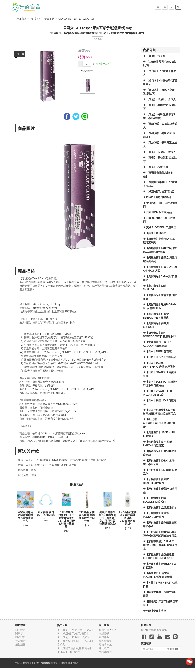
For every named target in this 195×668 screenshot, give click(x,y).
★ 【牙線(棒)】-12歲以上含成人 (160, 125)
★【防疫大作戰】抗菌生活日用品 (160, 593)
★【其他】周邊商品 (42, 18)
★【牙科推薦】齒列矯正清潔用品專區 (160, 524)
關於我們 (20, 630)
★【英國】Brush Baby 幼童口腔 (160, 584)
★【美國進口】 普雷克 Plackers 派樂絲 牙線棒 (157, 575)
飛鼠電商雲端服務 (67, 663)
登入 (114, 630)
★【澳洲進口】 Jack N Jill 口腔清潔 (159, 434)
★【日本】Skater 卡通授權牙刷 (159, 374)
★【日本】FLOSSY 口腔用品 (159, 357)
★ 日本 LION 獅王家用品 (157, 212)
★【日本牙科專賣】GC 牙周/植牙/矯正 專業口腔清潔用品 (160, 411)
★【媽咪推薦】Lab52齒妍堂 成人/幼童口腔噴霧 (160, 250)
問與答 (19, 633)
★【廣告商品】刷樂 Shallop (154, 287)
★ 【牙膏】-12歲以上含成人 (159, 152)
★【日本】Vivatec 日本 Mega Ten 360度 (157, 392)
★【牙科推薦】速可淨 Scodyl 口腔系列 (156, 514)
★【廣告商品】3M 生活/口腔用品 (160, 278)
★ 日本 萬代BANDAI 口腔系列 (159, 219)
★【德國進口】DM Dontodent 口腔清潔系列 (159, 334)
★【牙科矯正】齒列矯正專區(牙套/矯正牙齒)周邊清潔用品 (160, 533)
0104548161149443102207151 (76, 18)
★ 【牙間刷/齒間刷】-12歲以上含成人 (160, 183)
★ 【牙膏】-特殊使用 (155, 167)
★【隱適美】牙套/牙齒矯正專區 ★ (160, 603)
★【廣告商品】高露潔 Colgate (156, 325)
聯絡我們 (20, 637)
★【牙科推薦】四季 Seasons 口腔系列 (154, 499)
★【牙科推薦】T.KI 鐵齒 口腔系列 (160, 471)
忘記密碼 (104, 633)
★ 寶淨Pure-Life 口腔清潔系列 (160, 204)
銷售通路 (20, 644)
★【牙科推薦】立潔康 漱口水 (160, 507)
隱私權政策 (105, 641)
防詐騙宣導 (105, 652)
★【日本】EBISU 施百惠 (157, 351)
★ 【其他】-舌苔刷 (154, 56)
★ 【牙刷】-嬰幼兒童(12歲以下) (160, 106)
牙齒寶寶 (21, 18)
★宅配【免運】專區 (154, 610)
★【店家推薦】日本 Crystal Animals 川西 (160, 268)
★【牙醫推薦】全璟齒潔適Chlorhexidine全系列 (158, 556)
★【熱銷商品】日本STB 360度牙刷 (159, 452)
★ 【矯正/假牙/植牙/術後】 (159, 191)
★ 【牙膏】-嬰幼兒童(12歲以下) (160, 159)
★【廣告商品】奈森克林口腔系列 (160, 297)
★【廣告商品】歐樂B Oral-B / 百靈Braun (159, 306)
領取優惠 (173, 648)
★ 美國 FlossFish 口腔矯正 (159, 227)
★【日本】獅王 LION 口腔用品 (159, 402)
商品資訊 (97, 38)
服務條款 (104, 637)
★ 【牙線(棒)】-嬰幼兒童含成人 (160, 144)
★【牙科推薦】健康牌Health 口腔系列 (156, 481)
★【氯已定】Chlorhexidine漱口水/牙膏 (159, 423)
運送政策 (104, 648)
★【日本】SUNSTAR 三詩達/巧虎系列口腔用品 (160, 383)
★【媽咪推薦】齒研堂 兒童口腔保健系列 (160, 259)
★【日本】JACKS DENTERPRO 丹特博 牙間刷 (159, 364)
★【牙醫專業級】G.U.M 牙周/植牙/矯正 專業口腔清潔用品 (160, 545)
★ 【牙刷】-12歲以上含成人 (159, 99)
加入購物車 (87, 70)
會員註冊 (104, 630)
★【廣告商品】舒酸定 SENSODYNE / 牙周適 (156, 315)
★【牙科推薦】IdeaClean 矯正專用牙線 (159, 462)
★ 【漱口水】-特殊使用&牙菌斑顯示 (160, 82)
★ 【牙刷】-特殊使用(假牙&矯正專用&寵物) (159, 116)
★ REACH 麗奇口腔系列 (157, 197)
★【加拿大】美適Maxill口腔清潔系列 (159, 240)
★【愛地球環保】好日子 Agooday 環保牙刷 (157, 343)
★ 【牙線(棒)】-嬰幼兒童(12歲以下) (159, 135)
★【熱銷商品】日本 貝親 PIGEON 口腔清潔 (157, 443)
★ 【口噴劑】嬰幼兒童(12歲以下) (159, 63)
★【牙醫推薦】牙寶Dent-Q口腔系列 (159, 565)
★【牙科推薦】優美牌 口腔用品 (160, 490)
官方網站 (20, 641)
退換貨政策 (105, 644)
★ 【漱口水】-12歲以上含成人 (159, 72)
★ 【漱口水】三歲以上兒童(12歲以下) (159, 91)
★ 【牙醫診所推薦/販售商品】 (158, 174)
